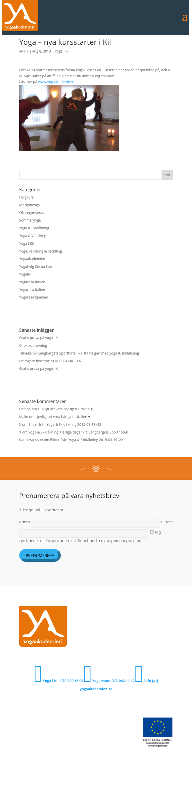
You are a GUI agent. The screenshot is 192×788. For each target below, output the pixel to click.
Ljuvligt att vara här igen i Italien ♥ (65, 408)
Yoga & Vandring (32, 235)
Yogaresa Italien (32, 289)
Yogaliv (25, 274)
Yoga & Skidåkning (34, 228)
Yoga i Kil (62, 51)
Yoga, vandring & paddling (40, 251)
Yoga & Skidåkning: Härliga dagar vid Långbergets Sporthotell (78, 432)
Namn (90, 522)
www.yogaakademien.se (58, 81)
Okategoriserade (32, 212)
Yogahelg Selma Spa (35, 266)
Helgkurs (26, 197)
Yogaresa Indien (32, 282)
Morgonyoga (29, 204)
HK (26, 51)
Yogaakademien (32, 258)
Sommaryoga (30, 220)
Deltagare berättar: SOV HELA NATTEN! (50, 360)
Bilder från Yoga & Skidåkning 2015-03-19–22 (65, 424)
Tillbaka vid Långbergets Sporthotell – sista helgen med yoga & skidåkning (79, 353)
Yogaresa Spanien (33, 297)
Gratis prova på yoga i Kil (39, 337)
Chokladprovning (33, 345)
